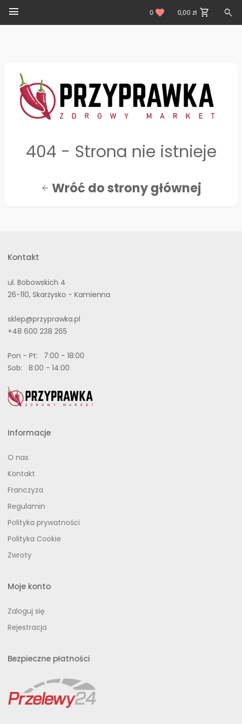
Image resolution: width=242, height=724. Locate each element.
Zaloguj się (26, 611)
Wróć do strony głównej (121, 188)
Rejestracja (27, 627)
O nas (18, 457)
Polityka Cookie (34, 539)
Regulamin (26, 506)
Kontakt (21, 474)
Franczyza (25, 490)
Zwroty (20, 555)
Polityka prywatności (44, 522)
